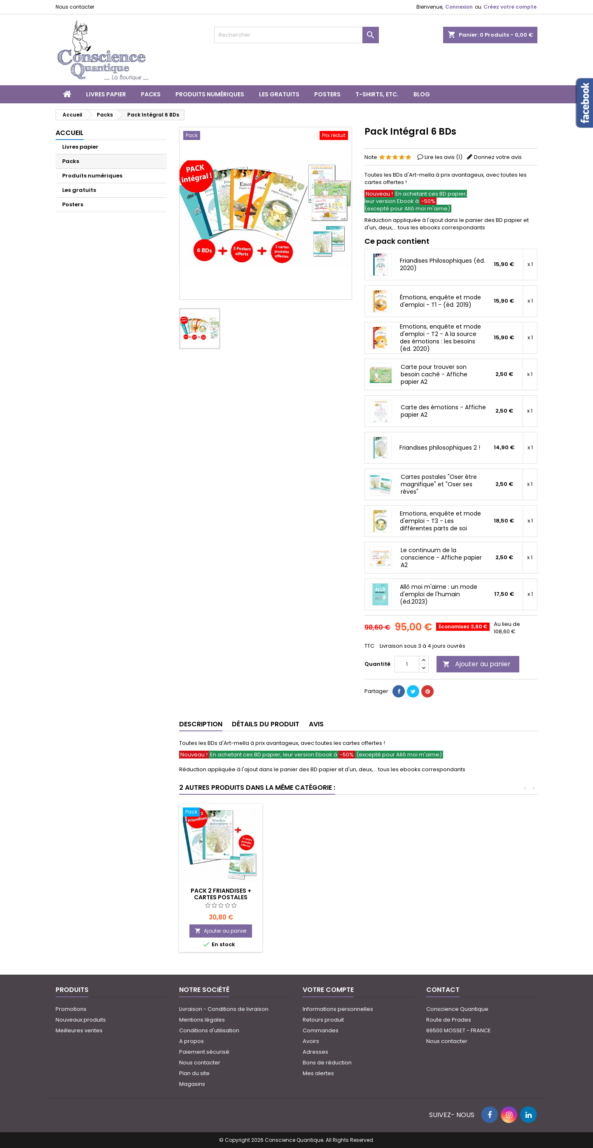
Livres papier (106, 94)
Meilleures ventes (79, 1030)
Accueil (70, 133)
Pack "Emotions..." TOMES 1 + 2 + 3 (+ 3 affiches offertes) (221, 897)
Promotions (71, 1009)
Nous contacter (75, 6)
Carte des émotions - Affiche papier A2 (443, 411)
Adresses (315, 1052)
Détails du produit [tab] (265, 724)
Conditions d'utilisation (209, 1030)
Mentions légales (202, 1020)
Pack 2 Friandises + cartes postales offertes (312, 897)
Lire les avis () (443, 157)
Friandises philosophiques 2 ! (439, 447)
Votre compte (328, 989)
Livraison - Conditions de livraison (223, 1009)
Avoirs (311, 1041)
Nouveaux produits (81, 1020)
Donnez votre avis (498, 157)
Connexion (459, 6)
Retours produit (323, 1020)
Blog (421, 94)
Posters (327, 94)
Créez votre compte (510, 6)
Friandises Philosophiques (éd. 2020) (442, 264)
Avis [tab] (316, 724)
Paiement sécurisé (204, 1052)
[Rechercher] (296, 35)
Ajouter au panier (477, 664)
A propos (191, 1041)
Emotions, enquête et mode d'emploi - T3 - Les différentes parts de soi (440, 521)
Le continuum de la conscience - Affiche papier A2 (441, 557)
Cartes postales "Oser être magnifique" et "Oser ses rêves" (439, 484)
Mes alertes (318, 1073)
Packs (151, 94)
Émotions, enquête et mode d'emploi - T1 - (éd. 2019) (440, 301)
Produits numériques (209, 94)
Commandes (321, 1030)
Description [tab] (200, 724)
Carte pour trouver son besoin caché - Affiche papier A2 (434, 374)
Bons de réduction (327, 1062)
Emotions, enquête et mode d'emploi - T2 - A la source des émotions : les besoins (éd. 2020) (440, 337)
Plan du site (194, 1073)
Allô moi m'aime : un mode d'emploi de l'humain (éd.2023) (438, 594)
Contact (443, 989)
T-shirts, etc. (377, 94)
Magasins (192, 1084)
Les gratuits (279, 94)
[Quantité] (407, 664)
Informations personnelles (338, 1009)
